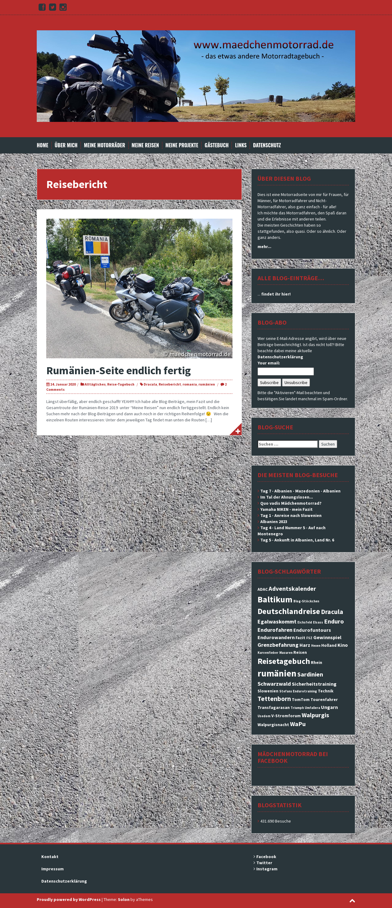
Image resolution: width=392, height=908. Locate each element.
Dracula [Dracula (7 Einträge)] (332, 612)
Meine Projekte (181, 145)
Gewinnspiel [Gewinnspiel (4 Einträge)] (327, 637)
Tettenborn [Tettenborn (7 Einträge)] (274, 699)
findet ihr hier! (276, 294)
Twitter (264, 862)
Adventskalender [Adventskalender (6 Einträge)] (292, 589)
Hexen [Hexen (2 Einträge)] (315, 646)
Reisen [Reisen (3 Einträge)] (300, 652)
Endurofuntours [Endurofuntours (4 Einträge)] (312, 630)
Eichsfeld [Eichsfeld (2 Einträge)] (304, 622)
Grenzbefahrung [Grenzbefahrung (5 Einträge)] (278, 644)
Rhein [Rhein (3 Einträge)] (316, 662)
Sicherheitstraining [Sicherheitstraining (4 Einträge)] (314, 684)
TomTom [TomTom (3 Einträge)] (301, 699)
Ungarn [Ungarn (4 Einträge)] (329, 707)
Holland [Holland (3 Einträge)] (329, 645)
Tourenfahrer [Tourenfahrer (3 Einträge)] (324, 699)
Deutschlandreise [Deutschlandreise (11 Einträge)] (289, 611)
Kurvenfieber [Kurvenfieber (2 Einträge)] (268, 653)
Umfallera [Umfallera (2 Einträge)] (312, 708)
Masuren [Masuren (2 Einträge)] (285, 653)
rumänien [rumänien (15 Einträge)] (277, 673)
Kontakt (49, 856)
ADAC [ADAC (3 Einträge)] (263, 589)
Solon (124, 899)
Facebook (266, 856)
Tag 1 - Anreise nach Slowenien (291, 515)
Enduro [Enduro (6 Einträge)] (334, 621)
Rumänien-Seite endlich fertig (118, 370)
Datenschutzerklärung (280, 357)
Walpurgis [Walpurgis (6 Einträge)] (315, 715)
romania (190, 384)
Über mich (66, 145)
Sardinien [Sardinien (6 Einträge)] (310, 674)
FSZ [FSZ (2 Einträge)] (309, 638)
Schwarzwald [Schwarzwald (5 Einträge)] (274, 683)
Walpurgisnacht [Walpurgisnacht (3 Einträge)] (273, 724)
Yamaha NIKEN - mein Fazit (286, 509)
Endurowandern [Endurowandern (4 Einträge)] (276, 637)
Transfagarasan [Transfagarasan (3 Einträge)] (274, 707)
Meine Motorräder (104, 145)
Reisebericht (170, 384)
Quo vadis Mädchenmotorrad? (291, 503)
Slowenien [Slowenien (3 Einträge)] (268, 691)
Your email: (269, 363)
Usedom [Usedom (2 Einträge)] (264, 716)
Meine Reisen (145, 145)
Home (42, 145)
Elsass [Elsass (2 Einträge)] (318, 622)
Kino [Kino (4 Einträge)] (342, 645)
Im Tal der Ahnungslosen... (286, 497)
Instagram (266, 869)
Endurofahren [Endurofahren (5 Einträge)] (275, 629)
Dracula (150, 384)
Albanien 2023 (273, 521)
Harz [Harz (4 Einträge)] (305, 645)
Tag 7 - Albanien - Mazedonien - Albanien (300, 491)
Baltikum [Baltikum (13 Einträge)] (275, 599)
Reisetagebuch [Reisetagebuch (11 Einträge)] (284, 661)
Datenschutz (267, 145)
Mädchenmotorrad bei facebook (293, 757)
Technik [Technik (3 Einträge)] (326, 691)
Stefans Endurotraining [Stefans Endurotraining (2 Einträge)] (298, 691)
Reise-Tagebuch (120, 384)
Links (241, 145)
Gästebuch (216, 145)
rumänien (206, 384)
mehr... (264, 246)
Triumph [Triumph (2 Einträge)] (297, 708)
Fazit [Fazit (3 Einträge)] (300, 637)
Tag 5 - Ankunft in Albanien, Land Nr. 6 (297, 540)
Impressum (52, 869)
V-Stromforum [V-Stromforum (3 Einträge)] (286, 715)
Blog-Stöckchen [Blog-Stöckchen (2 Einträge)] (306, 601)
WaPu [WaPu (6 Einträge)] (298, 724)
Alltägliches (95, 384)
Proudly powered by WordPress (69, 899)
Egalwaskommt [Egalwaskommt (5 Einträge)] (277, 621)
